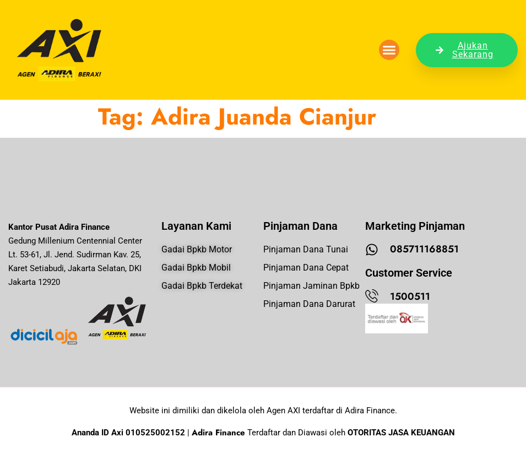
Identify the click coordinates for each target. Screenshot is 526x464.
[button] (389, 50)
